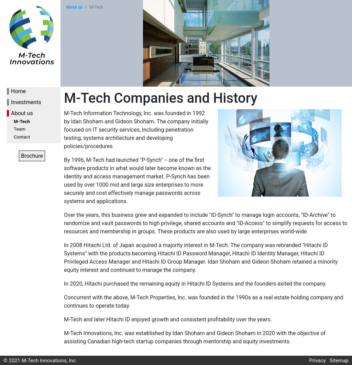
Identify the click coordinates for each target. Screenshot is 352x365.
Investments (26, 102)
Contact (22, 137)
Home (18, 91)
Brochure (32, 156)
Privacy (317, 360)
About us (22, 113)
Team (19, 129)
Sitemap (339, 360)
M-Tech (22, 121)
